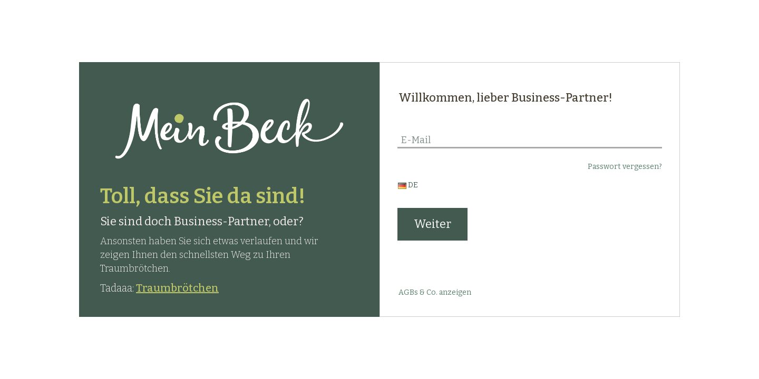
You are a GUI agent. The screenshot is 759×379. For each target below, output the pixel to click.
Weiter (432, 224)
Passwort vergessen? (625, 166)
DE (408, 185)
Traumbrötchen (177, 288)
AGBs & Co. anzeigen (434, 292)
